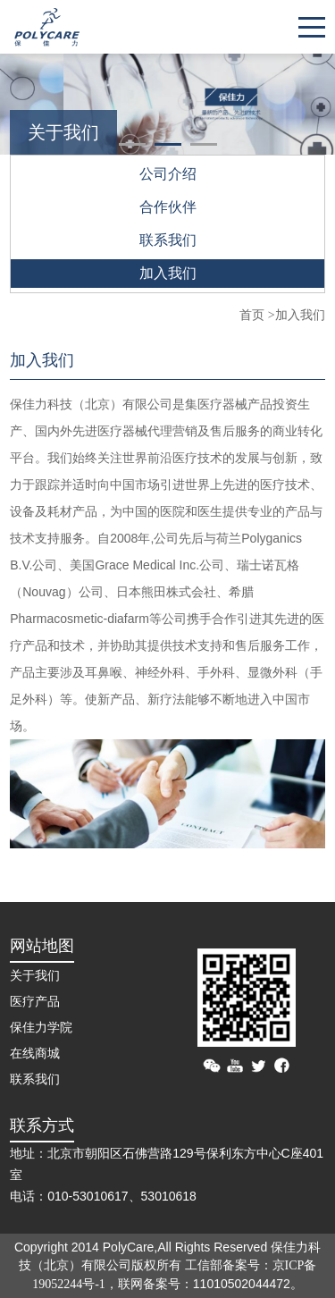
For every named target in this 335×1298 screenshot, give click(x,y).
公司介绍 (168, 173)
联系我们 (168, 240)
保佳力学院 (41, 1027)
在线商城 (35, 1053)
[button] (132, 144)
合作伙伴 (168, 207)
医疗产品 (35, 1001)
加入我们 (168, 273)
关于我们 (35, 975)
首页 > (256, 315)
